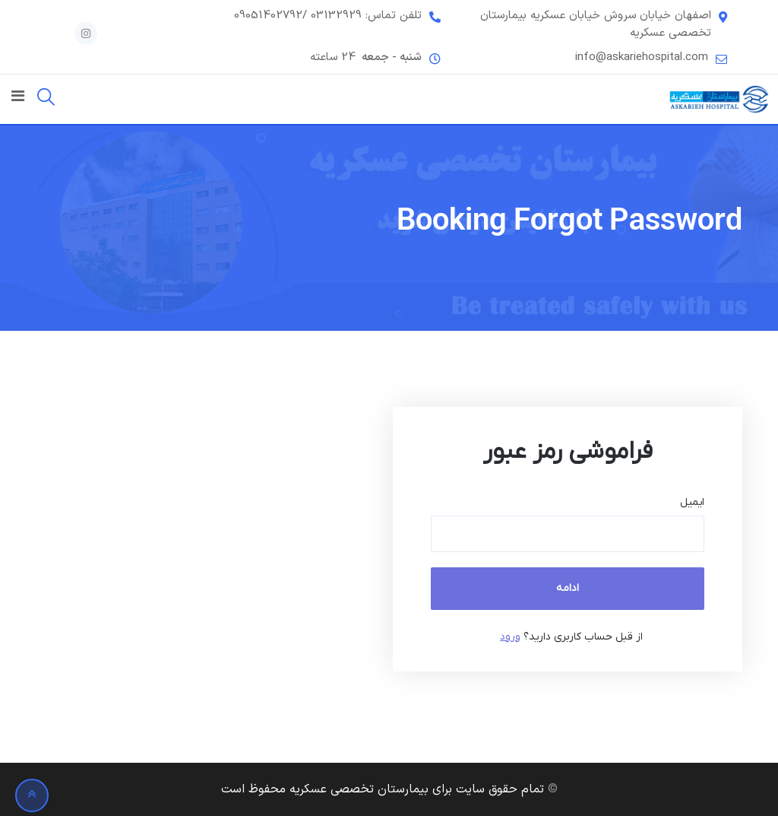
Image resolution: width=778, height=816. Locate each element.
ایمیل (692, 502)
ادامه (567, 588)
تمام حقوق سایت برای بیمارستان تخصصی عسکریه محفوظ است (382, 789)
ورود (510, 637)
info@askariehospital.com (641, 57)
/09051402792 (270, 16)
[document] (468, 539)
